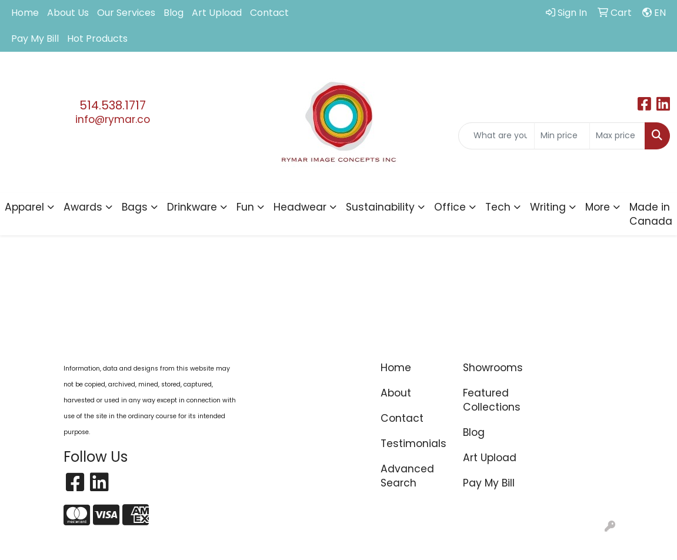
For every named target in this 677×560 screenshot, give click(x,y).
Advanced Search (407, 476)
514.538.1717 (112, 105)
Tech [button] (498, 207)
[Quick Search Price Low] (562, 135)
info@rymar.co (112, 119)
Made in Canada (650, 214)
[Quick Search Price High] (617, 135)
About (396, 393)
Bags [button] (135, 207)
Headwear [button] (300, 207)
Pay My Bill (35, 38)
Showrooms (493, 368)
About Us (68, 12)
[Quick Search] (496, 135)
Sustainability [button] (380, 207)
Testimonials (413, 443)
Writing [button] (548, 207)
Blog (174, 12)
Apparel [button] (24, 207)
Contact (269, 12)
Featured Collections (492, 400)
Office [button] (450, 207)
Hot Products (97, 38)
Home (25, 12)
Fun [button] (245, 207)
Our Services (126, 12)
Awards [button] (83, 207)
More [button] (597, 207)
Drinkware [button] (192, 207)
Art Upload (217, 12)
